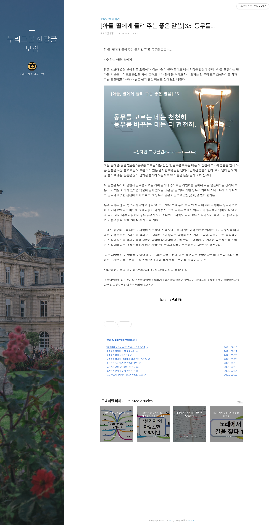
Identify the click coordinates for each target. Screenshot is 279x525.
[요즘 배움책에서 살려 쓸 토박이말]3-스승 (124, 374)
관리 (53, 517)
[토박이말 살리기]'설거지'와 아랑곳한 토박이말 (126, 359)
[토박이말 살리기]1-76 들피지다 (120, 370)
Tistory (190, 520)
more (240, 401)
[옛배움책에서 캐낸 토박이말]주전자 (122, 363)
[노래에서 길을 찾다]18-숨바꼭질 (120, 367)
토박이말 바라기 (110, 19)
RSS (39, 517)
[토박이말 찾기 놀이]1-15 (117, 355)
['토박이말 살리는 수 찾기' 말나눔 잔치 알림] (125, 347)
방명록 (25, 517)
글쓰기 (11, 517)
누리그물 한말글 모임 (32, 44)
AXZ (171, 520)
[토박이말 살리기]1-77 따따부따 (120, 351)
